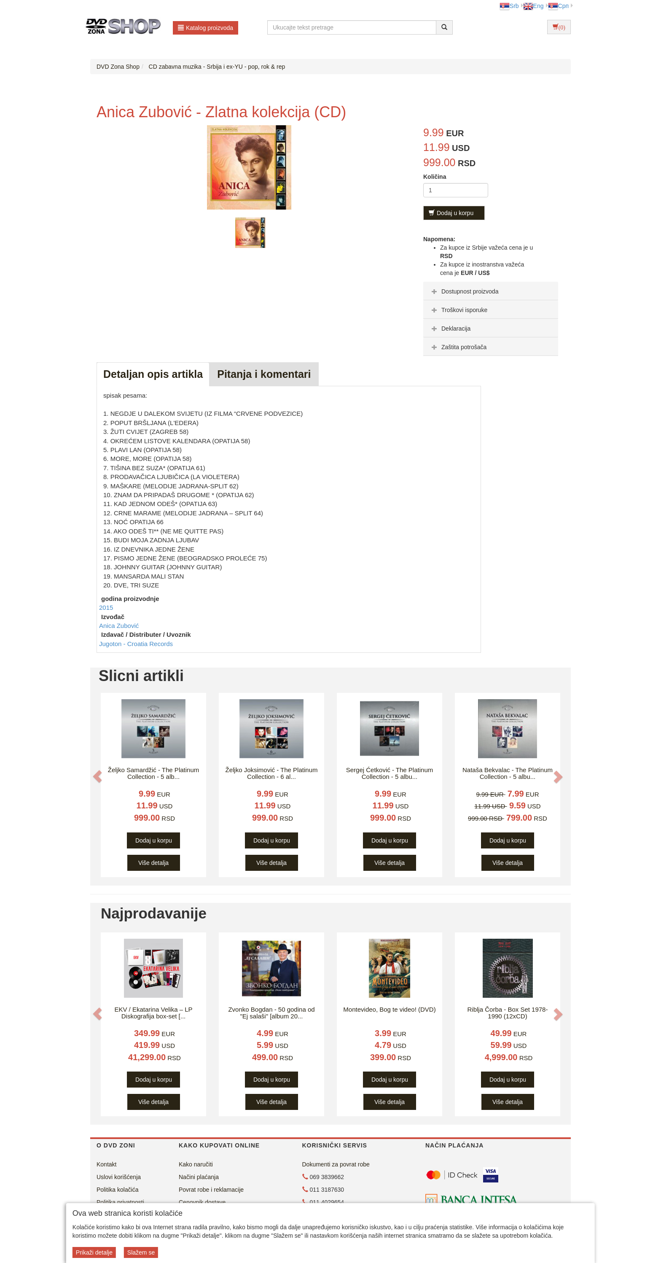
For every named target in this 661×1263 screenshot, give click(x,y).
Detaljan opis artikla (153, 374)
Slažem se (141, 1252)
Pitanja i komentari (264, 374)
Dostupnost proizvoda (464, 291)
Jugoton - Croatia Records (136, 643)
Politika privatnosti (120, 1202)
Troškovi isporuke (458, 310)
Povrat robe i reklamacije (211, 1189)
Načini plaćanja (199, 1177)
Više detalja (153, 862)
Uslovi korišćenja (119, 1177)
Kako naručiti (196, 1164)
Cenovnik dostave (202, 1202)
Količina (434, 176)
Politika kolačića (118, 1189)
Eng (533, 6)
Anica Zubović (119, 625)
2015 (106, 607)
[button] (97, 776)
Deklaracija (450, 328)
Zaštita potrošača (458, 347)
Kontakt (106, 1164)
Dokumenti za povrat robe (336, 1164)
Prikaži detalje (94, 1252)
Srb (509, 6)
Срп (558, 6)
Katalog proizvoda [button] (205, 27)
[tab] (490, 291)
